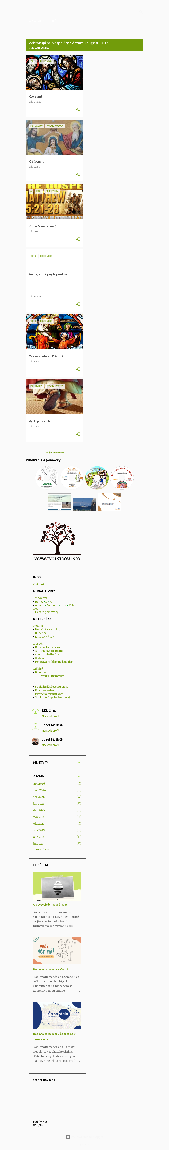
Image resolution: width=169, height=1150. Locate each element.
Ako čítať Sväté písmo (49, 651)
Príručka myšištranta (49, 694)
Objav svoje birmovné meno (50, 904)
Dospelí (38, 643)
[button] (78, 109)
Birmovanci (43, 672)
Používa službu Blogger (84, 1137)
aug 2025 (39, 837)
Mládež (38, 669)
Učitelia (40, 658)
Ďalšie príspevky (54, 452)
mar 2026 (39, 790)
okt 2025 (39, 823)
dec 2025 (39, 810)
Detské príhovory (46, 612)
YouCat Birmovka (52, 676)
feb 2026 (39, 797)
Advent (40, 605)
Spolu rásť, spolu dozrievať (52, 697)
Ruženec (41, 633)
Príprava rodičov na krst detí (54, 661)
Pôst (64, 605)
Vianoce (52, 605)
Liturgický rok (44, 636)
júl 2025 (38, 843)
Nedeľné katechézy (47, 629)
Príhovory (40, 598)
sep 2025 (39, 830)
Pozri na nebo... (45, 690)
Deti (36, 683)
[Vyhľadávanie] (141, 12)
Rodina (38, 625)
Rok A (39, 601)
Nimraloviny (47, 11)
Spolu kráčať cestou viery (51, 686)
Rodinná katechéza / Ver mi (50, 969)
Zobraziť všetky (39, 48)
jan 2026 (39, 803)
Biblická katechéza (47, 647)
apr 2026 (39, 783)
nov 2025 (39, 817)
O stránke (39, 584)
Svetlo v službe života (49, 654)
